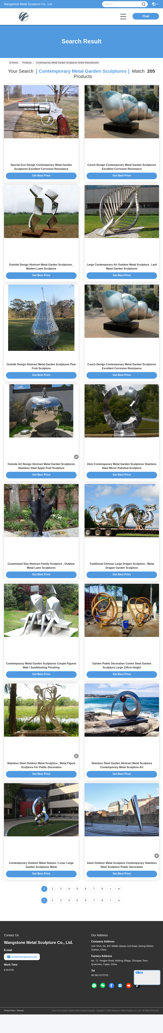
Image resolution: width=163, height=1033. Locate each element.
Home (13, 62)
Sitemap (20, 1029)
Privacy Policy (9, 1029)
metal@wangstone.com (22, 975)
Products (27, 62)
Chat (145, 16)
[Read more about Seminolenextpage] (111, 919)
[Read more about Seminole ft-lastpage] (119, 919)
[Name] (144, 4)
